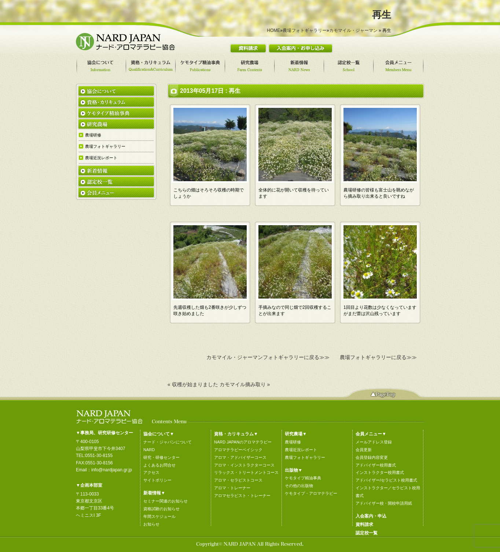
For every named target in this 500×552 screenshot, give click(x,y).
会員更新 (364, 449)
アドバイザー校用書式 (376, 465)
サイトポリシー (157, 480)
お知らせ (151, 524)
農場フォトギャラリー (305, 30)
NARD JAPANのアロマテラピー (243, 442)
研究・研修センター (161, 457)
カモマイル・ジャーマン (353, 30)
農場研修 (293, 442)
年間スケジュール (159, 516)
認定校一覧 (367, 532)
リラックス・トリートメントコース (246, 472)
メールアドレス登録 (374, 442)
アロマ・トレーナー (232, 488)
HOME (273, 30)
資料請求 (364, 524)
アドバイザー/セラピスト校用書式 (386, 480)
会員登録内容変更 (372, 457)
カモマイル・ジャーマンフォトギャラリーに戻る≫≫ (268, 357)
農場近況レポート (301, 449)
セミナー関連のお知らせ (165, 501)
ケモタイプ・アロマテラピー (311, 493)
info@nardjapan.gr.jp (111, 469)
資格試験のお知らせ (161, 509)
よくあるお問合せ (159, 465)
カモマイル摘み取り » (245, 384)
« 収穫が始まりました (193, 384)
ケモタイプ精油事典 (303, 478)
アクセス (151, 472)
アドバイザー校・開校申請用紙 (384, 503)
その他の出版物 (299, 485)
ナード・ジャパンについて (167, 442)
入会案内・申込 (371, 516)
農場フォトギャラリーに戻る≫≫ (378, 357)
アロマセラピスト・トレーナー (242, 495)
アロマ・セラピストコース (238, 480)
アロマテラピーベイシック (238, 449)
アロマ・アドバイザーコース (240, 457)
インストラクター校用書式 (380, 472)
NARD (149, 449)
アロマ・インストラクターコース (244, 465)
